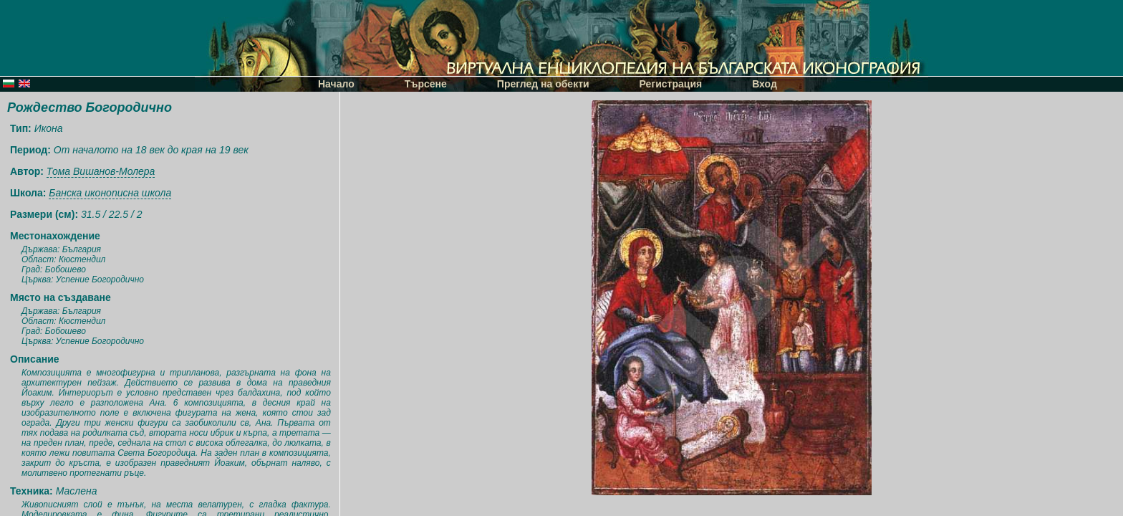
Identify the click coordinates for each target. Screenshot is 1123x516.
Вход (764, 84)
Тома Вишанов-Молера (101, 171)
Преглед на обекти (543, 84)
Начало (336, 84)
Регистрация (671, 84)
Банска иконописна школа (110, 193)
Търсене (426, 84)
